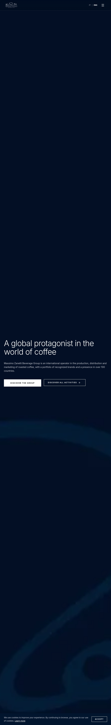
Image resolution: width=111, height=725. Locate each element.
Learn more (20, 721)
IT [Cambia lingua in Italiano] (90, 5)
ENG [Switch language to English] (95, 5)
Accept (99, 719)
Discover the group (22, 383)
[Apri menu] (103, 5)
